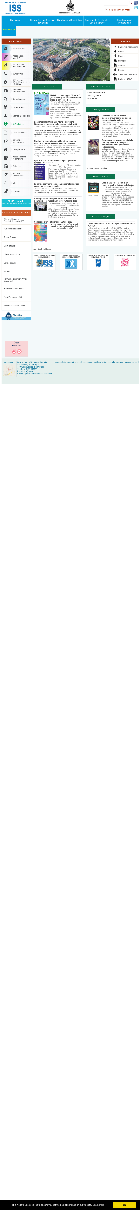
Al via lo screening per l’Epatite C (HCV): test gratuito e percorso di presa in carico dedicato (65, 97)
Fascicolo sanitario (96, 92)
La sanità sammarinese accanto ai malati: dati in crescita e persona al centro (56, 185)
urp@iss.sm (29, 371)
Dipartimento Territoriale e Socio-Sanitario (97, 21)
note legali (78, 362)
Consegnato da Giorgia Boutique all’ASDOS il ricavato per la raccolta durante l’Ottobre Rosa (55, 200)
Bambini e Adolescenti (128, 47)
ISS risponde (16, 201)
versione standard (131, 362)
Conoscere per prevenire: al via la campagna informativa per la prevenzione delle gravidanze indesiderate (117, 143)
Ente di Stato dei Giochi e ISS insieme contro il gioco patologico (118, 184)
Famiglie (122, 61)
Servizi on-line (9, 29)
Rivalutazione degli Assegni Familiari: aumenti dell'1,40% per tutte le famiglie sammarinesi (55, 142)
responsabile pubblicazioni (93, 362)
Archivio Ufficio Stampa (42, 249)
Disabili (121, 70)
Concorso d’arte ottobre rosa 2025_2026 (53, 222)
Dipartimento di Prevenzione (124, 21)
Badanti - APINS (125, 79)
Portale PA (92, 98)
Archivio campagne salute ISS (98, 168)
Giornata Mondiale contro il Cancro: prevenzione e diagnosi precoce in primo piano (116, 118)
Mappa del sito (60, 362)
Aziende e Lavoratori (127, 75)
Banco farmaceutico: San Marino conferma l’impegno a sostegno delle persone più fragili (55, 123)
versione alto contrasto (114, 362)
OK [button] (124, 1205)
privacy (70, 362)
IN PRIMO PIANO (41, 93)
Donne (121, 51)
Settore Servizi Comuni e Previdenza (42, 21)
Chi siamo (15, 20)
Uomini (121, 56)
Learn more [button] (98, 1205)
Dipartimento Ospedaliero (69, 20)
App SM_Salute (94, 95)
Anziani (121, 65)
